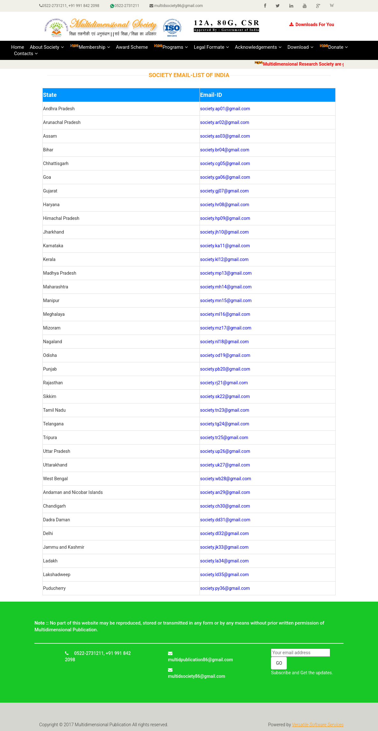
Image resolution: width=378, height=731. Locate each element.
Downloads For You (311, 24)
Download (300, 47)
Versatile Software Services (318, 724)
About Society (47, 47)
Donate (333, 47)
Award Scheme (132, 47)
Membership (90, 47)
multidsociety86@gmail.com (176, 6)
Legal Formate (211, 47)
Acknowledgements (258, 47)
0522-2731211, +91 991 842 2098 (69, 6)
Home (17, 47)
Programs (171, 47)
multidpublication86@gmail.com (200, 656)
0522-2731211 (125, 6)
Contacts (26, 53)
